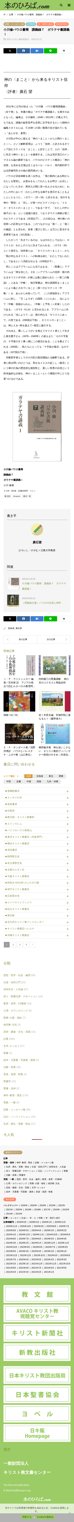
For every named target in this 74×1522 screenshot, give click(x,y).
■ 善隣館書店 (12, 791)
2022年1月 (24, 1263)
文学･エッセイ (13, 1046)
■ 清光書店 (11, 849)
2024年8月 (11, 1239)
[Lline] (50, 50)
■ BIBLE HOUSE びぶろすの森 (22, 882)
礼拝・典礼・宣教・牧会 (19, 1123)
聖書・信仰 (11, 1088)
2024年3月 (11, 1243)
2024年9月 (65, 1234)
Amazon (16, 496)
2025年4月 (36, 1230)
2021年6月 (49, 1268)
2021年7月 (36, 1268)
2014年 (9, 1214)
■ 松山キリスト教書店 (17, 909)
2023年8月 (38, 1247)
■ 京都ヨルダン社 (14, 869)
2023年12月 (49, 1243)
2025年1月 (11, 1234)
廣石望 (19, 628)
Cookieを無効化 (45, 1517)
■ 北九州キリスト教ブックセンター (24, 922)
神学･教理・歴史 (15, 1095)
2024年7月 (24, 1239)
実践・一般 (11, 1102)
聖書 (7, 1053)
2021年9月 (11, 1268)
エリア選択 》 (12, 776)
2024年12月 (24, 1234)
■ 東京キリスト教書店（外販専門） (24, 836)
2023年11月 (63, 1243)
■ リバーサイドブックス (18, 902)
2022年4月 (49, 1259)
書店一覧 (27, 496)
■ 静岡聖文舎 (12, 856)
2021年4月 (11, 1272)
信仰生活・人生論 (15, 989)
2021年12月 (37, 1263)
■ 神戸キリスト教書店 (17, 889)
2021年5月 (62, 1268)
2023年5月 (11, 1251)
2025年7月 (64, 1226)
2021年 (9, 1209)
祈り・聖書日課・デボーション (23, 996)
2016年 (56, 1209)
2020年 (19, 1209)
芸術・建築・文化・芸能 (19, 1031)
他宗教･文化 (12, 1024)
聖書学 (9, 1081)
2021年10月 (61, 24)
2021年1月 (49, 1272)
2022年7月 (11, 1259)
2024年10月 (52, 1234)
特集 (41, 1218)
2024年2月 (24, 1243)
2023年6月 (63, 1247)
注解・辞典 (12, 1067)
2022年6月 (24, 1259)
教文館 (7, 496)
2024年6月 (36, 1239)
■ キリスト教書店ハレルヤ (19, 928)
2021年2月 (36, 1272)
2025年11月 (11, 1226)
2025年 (33, 1205)
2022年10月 (39, 1255)
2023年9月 (25, 1247)
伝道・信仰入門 (14, 982)
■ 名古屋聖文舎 (13, 863)
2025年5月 (24, 1230)
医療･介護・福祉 (14, 1017)
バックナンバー (10, 1205)
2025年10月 (25, 1226)
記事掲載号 (8, 1222)
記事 (9, 1038)
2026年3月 (22, 1222)
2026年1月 (47, 1222)
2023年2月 (49, 1251)
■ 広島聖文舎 (12, 895)
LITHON (31, 24)
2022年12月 (11, 1255)
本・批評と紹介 (45, 24)
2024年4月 (62, 1239)
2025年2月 (62, 1230)
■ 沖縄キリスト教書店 (17, 935)
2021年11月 (50, 1263)
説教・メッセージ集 (14, 24)
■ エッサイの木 (13, 797)
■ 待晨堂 (10, 810)
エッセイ (14, 1218)
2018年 (37, 1209)
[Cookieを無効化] (69, 1513)
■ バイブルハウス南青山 (18, 830)
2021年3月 (24, 1272)
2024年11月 (38, 1234)
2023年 (52, 1205)
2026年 (24, 1205)
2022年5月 (36, 1259)
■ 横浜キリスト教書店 (17, 843)
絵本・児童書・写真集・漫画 (21, 1060)
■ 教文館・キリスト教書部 (19, 817)
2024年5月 (49, 1239)
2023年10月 (11, 1247)
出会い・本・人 (28, 1218)
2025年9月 (39, 1226)
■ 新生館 (10, 915)
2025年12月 (60, 1222)
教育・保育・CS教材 (17, 1003)
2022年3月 (62, 1259)
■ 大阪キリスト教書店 (17, 876)
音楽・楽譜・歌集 (15, 1074)
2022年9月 (53, 1255)
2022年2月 (11, 1263)
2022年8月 (65, 1255)
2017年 (47, 1209)
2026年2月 (34, 1222)
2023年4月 (24, 1251)
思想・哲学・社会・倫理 (19, 975)
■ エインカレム (13, 823)
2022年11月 (25, 1255)
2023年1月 (62, 1251)
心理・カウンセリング (17, 1010)
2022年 (61, 1205)
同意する (27, 1517)
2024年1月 (36, 1243)
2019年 (28, 1209)
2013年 (19, 1214)
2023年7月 (50, 1247)
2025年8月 (51, 1226)
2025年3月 (49, 1230)
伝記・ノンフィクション (19, 1116)
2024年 (43, 1205)
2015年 (65, 1209)
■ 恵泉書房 (11, 804)
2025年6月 (11, 1230)
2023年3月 (36, 1251)
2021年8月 (24, 1268)
